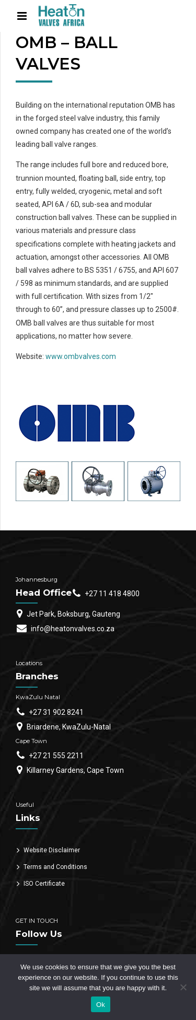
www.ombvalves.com (80, 356)
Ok (100, 1005)
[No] (183, 987)
